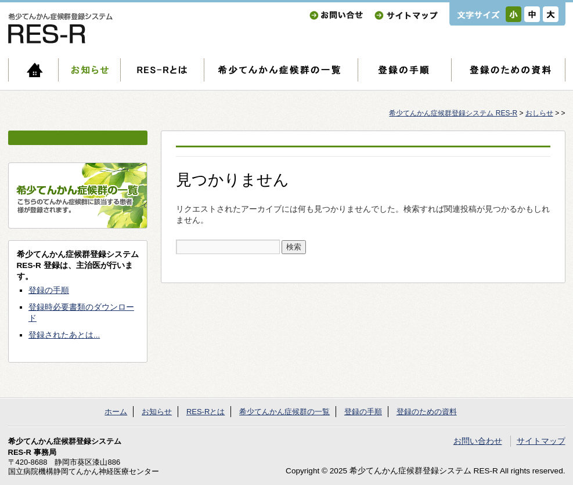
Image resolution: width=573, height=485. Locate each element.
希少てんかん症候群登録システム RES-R (453, 113)
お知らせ (89, 70)
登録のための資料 (508, 70)
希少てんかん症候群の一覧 (281, 70)
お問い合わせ (336, 15)
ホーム (33, 70)
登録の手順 (404, 70)
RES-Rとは (162, 70)
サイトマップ (406, 15)
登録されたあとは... (64, 335)
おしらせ (539, 113)
